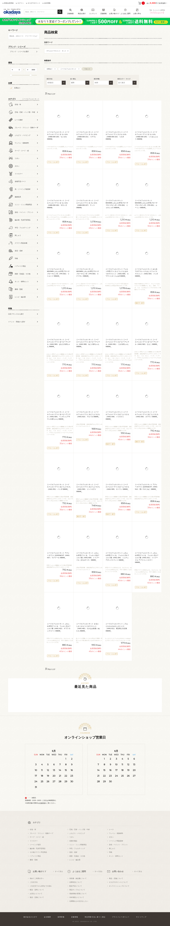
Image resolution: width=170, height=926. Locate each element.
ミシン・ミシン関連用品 (78, 845)
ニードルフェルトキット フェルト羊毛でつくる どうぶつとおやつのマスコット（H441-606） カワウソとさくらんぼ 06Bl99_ (117, 272)
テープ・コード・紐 (37, 837)
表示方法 (49, 79)
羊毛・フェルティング (77, 848)
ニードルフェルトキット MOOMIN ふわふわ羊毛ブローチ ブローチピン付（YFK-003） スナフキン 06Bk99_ (87, 272)
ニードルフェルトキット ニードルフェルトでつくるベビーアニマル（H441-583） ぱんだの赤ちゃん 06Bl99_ (58, 343)
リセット (87, 69)
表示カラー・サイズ (123, 79)
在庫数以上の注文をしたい (78, 901)
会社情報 (47, 3)
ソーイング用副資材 (116, 841)
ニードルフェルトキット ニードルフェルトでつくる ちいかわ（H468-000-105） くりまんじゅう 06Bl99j (146, 135)
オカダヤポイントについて (118, 882)
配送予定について (75, 886)
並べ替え (73, 79)
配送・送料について (37, 890)
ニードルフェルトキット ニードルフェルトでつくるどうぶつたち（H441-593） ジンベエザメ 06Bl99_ (88, 488)
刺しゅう (112, 848)
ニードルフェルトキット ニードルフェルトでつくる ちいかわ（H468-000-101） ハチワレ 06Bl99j (87, 135)
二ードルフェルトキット (68, 69)
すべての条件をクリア (14, 335)
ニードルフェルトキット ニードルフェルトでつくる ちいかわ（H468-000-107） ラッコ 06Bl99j (87, 204)
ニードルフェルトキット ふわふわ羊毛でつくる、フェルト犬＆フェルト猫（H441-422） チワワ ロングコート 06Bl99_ (58, 627)
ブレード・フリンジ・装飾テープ (41, 833)
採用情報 (61, 917)
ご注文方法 (34, 882)
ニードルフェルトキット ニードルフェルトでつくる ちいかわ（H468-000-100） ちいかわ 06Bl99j (58, 135)
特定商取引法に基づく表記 (95, 917)
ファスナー (34, 841)
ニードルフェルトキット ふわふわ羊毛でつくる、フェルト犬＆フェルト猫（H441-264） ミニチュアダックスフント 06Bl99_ (117, 556)
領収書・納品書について (78, 878)
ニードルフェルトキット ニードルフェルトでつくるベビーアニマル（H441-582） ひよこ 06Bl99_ (146, 342)
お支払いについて (36, 893)
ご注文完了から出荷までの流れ (41, 886)
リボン (71, 837)
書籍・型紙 (34, 860)
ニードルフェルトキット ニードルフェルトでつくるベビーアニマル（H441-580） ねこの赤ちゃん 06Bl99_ (88, 343)
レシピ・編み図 (74, 860)
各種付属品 (73, 841)
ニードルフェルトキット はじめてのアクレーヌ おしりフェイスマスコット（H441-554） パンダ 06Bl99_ (146, 272)
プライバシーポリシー (120, 917)
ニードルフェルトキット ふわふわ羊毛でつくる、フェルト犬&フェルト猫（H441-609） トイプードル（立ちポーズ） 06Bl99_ (87, 556)
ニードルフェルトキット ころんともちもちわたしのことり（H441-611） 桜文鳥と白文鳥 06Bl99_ (117, 627)
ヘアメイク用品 (35, 856)
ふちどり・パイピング (77, 833)
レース (111, 829)
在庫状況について (75, 882)
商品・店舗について (116, 878)
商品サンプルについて (77, 890)
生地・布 (33, 829)
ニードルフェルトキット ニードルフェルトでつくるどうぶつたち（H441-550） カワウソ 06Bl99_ (146, 414)
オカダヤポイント (34, 3)
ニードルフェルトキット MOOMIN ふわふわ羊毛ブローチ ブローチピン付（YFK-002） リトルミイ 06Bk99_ (58, 272)
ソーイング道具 (35, 845)
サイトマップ (141, 917)
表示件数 (97, 79)
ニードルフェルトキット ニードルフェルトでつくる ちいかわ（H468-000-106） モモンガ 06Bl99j (58, 204)
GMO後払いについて (76, 897)
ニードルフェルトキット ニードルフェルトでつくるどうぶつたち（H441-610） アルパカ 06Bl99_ (88, 414)
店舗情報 (42, 803)
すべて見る (59, 871)
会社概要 (47, 917)
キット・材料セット (116, 856)
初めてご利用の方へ (37, 878)
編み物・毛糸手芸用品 (37, 848)
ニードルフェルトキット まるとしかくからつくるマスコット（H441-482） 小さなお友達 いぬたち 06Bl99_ (88, 627)
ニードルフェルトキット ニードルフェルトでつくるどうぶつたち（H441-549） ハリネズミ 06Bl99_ (117, 415)
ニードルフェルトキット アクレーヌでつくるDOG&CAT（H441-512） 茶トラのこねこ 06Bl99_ (146, 487)
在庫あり (17, 88)
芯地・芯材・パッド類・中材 (79, 829)
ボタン (111, 837)
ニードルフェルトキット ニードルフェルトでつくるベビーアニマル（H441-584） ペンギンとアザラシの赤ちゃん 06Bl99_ (58, 415)
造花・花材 (73, 852)
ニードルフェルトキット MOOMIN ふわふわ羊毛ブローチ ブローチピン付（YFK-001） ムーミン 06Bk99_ (146, 204)
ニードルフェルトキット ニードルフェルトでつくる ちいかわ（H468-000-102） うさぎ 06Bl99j (117, 135)
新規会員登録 (9, 3)
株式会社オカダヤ (30, 917)
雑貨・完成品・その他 (77, 856)
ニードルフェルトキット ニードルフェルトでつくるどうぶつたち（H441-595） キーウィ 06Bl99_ (117, 487)
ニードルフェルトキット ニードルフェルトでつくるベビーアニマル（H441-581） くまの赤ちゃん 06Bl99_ (117, 343)
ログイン (21, 3)
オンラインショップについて (119, 886)
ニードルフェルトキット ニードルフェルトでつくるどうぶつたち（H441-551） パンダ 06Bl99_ (58, 487)
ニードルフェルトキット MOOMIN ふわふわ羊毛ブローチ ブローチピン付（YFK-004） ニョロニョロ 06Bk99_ (117, 204)
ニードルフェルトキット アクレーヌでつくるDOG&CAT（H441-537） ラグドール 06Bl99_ (58, 555)
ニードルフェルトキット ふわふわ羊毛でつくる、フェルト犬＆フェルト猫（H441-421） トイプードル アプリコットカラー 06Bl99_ (146, 557)
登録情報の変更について (78, 893)
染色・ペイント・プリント (118, 845)
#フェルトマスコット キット (56, 51)
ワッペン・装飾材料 (116, 833)
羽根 (110, 852)
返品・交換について (37, 897)
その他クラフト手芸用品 (38, 852)
